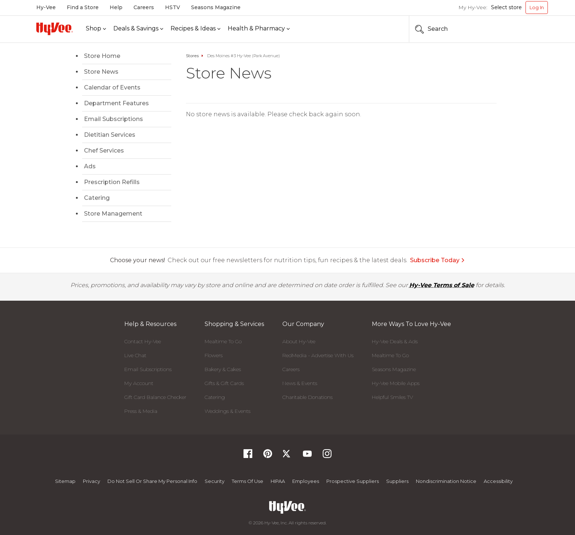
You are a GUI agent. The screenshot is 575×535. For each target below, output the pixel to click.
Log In (537, 7)
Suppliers (397, 481)
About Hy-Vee (298, 341)
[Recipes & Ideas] (195, 29)
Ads (90, 166)
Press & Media (140, 411)
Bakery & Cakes (223, 369)
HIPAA (278, 481)
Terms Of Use (247, 481)
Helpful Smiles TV (392, 397)
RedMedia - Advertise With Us (318, 355)
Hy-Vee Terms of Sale (441, 285)
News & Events (299, 383)
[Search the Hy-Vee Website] (526, 29)
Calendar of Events (112, 87)
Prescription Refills (112, 182)
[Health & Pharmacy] (258, 29)
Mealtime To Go (223, 341)
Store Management (113, 213)
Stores (192, 55)
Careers (143, 7)
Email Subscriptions (113, 119)
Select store (506, 7)
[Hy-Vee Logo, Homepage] (54, 29)
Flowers (214, 355)
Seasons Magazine (216, 7)
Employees (305, 481)
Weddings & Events (227, 411)
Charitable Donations (307, 397)
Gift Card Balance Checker (155, 397)
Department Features (116, 103)
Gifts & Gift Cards (224, 383)
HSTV (172, 7)
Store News (101, 71)
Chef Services (104, 150)
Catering (97, 197)
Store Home (102, 55)
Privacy (91, 481)
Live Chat (135, 355)
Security (214, 481)
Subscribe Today (437, 260)
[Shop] (96, 29)
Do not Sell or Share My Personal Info (152, 481)
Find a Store (83, 7)
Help (116, 7)
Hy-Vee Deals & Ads (395, 341)
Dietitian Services (109, 134)
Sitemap (65, 481)
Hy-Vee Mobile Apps (396, 383)
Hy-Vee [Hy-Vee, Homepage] (46, 7)
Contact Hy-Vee (142, 341)
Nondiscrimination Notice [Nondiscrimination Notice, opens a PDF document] (446, 481)
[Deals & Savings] (138, 29)
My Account (138, 383)
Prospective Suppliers (352, 481)
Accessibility (498, 481)
